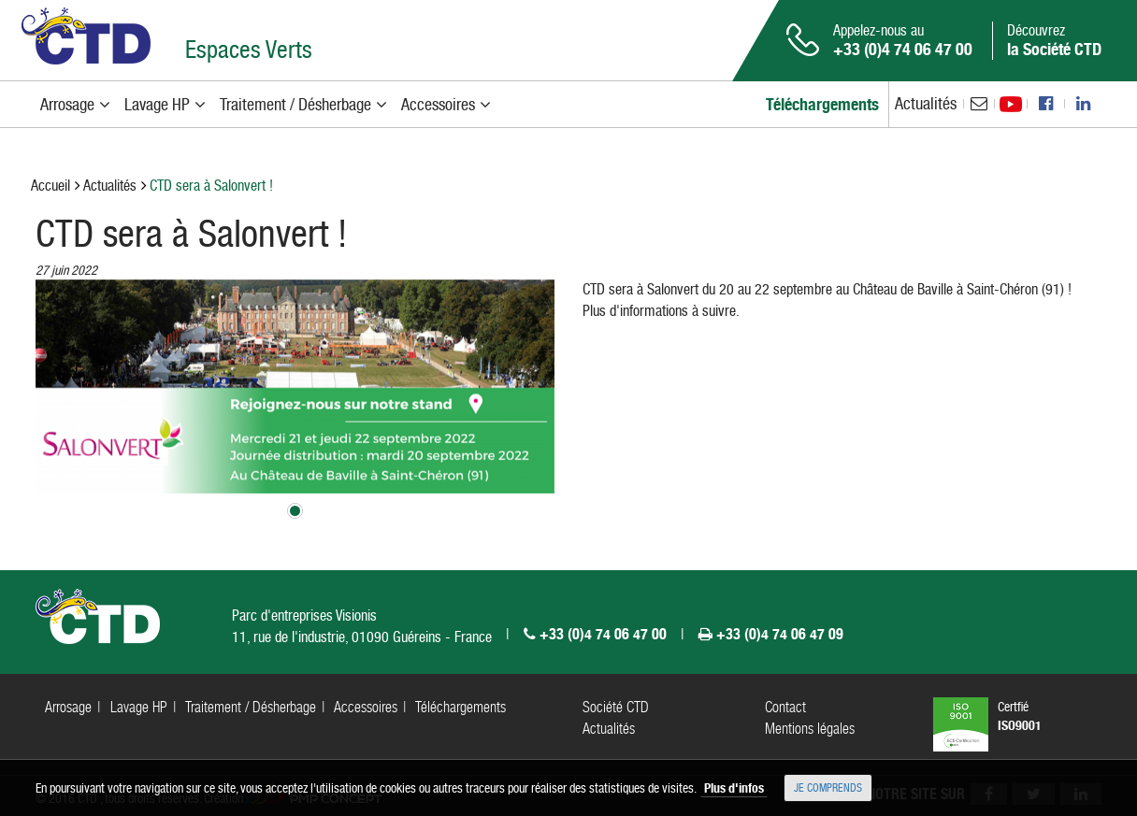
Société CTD (616, 707)
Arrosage (68, 707)
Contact (785, 707)
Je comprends (828, 788)
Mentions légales (810, 728)
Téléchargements (460, 707)
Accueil (50, 185)
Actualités (926, 103)
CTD (86, 35)
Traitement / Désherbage (250, 707)
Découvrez (1054, 40)
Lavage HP (138, 707)
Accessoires (365, 707)
